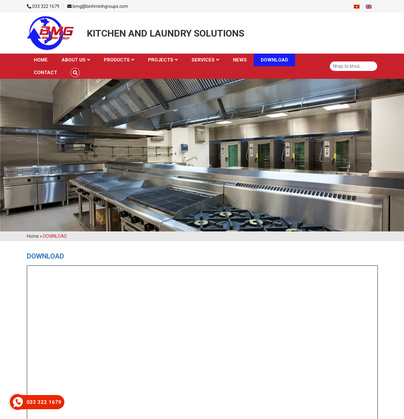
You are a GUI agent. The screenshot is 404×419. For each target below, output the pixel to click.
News (240, 60)
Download (274, 60)
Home (41, 60)
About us (74, 60)
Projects (160, 60)
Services (203, 60)
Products (117, 60)
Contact (45, 72)
